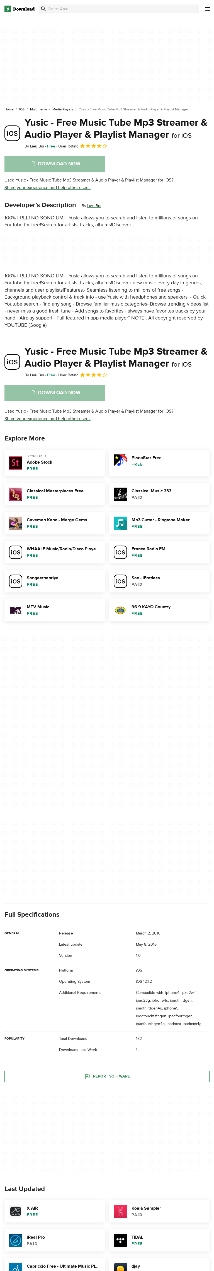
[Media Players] (62, 109)
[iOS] (22, 109)
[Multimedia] (38, 109)
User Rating (83, 146)
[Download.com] (19, 9)
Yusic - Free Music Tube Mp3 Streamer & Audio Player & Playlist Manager (116, 129)
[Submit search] (43, 8)
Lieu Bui (94, 206)
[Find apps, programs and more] (119, 8)
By (34, 146)
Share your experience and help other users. (47, 187)
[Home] (9, 109)
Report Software (107, 1076)
